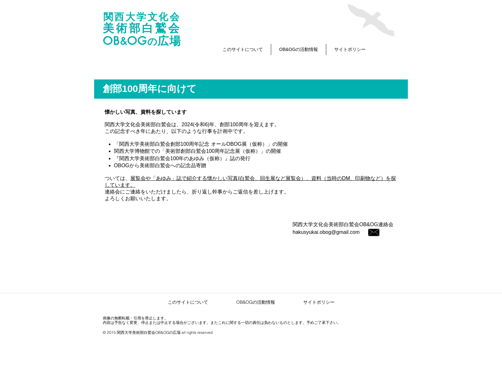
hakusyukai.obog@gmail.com (326, 232)
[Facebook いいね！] (203, 257)
